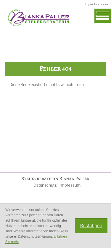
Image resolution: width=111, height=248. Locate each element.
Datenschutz (45, 185)
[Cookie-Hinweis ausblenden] (91, 225)
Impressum (70, 185)
